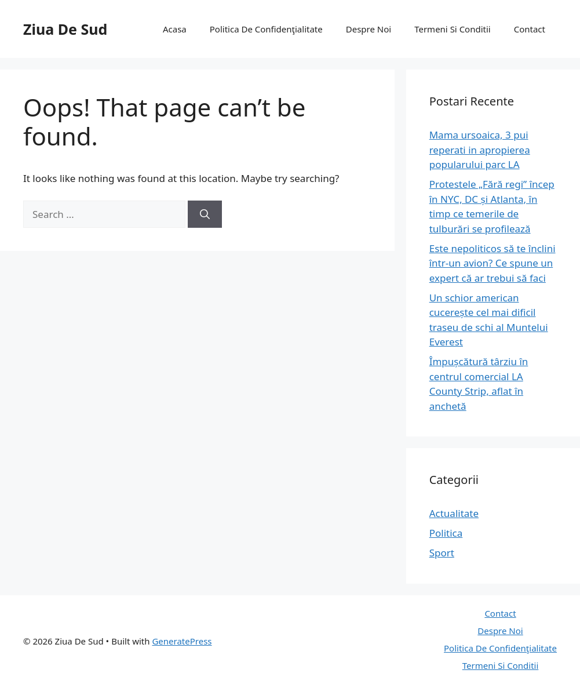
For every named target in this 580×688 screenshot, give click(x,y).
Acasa (175, 29)
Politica (446, 533)
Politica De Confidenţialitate (266, 29)
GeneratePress (181, 641)
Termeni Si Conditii (452, 29)
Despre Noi (368, 29)
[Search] (205, 214)
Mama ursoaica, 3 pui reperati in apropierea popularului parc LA (479, 149)
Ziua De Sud (65, 29)
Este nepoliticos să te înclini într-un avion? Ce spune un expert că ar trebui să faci (492, 263)
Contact (529, 29)
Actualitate (454, 513)
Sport (441, 552)
